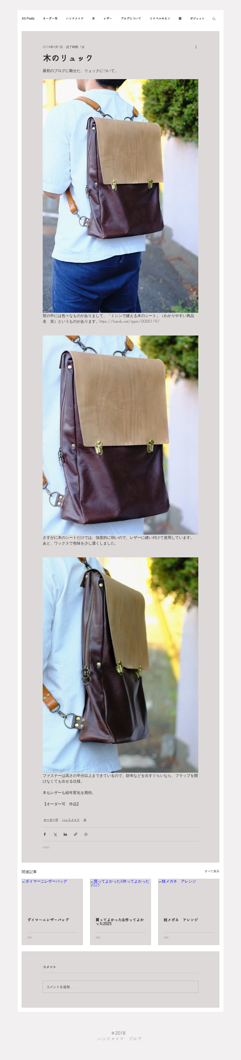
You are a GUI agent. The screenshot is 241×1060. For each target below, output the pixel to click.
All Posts (28, 18)
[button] (214, 18)
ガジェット (197, 18)
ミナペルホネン (160, 18)
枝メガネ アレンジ (181, 920)
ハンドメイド (74, 18)
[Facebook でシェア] (45, 834)
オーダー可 (50, 18)
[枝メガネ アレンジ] (189, 896)
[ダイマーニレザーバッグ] (52, 896)
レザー (107, 18)
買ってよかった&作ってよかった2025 (119, 922)
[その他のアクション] (195, 46)
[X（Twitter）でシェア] (55, 834)
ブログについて (130, 18)
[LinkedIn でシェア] (65, 834)
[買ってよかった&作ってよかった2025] (120, 896)
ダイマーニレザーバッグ (48, 920)
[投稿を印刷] (86, 834)
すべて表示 (212, 871)
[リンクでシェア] (76, 834)
